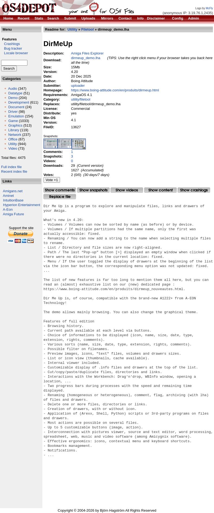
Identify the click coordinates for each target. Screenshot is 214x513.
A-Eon (8, 209)
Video (12, 148)
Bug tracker (11, 48)
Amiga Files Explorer (87, 53)
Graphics (15, 125)
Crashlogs (10, 44)
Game (13, 121)
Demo (13, 98)
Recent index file (14, 171)
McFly (209, 8)
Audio (12, 88)
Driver (13, 112)
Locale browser (14, 53)
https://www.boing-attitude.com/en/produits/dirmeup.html (115, 90)
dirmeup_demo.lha (85, 58)
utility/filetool (80, 99)
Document (16, 107)
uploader (78, 86)
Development (18, 102)
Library (13, 130)
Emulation (16, 116)
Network (14, 135)
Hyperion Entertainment (21, 205)
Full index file (11, 167)
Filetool (87, 29)
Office (12, 139)
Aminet (8, 196)
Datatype (15, 93)
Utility (12, 144)
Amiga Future (13, 214)
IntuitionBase (13, 200)
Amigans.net (13, 191)
